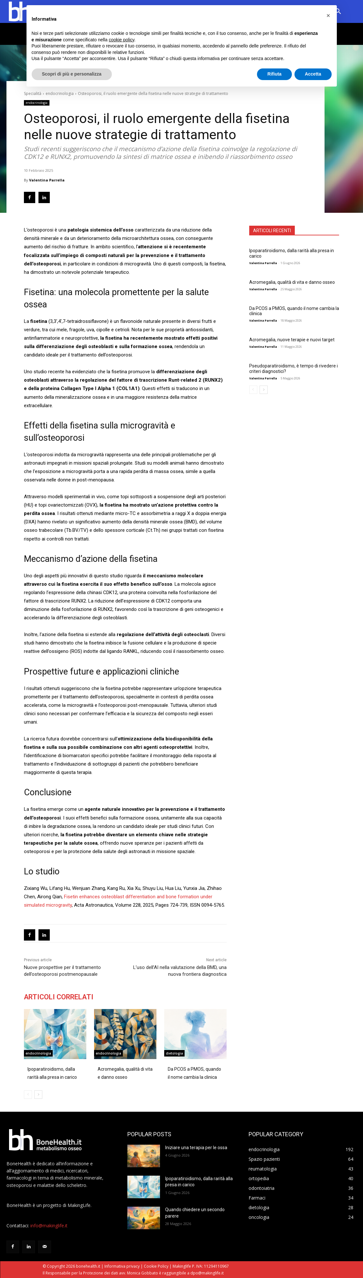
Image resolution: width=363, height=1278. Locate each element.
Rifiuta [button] (274, 74)
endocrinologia (60, 93)
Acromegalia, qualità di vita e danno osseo (292, 282)
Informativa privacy (122, 1266)
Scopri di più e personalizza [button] (71, 74)
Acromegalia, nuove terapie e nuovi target (292, 339)
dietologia (174, 1053)
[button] (328, 15)
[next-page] (264, 390)
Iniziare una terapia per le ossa (196, 1147)
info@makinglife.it (49, 1225)
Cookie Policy (156, 1266)
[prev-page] (253, 390)
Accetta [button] (313, 74)
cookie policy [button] (121, 39)
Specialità (32, 93)
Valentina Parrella (47, 180)
